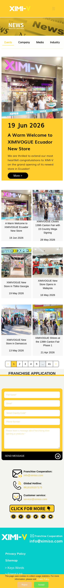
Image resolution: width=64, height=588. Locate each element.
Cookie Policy (43, 579)
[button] (52, 8)
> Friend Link (14, 574)
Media (40, 42)
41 (49, 363)
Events (8, 42)
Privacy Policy (15, 553)
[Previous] (8, 364)
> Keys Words (14, 568)
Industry (55, 42)
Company (24, 42)
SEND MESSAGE (14, 455)
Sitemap (11, 560)
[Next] (56, 364)
